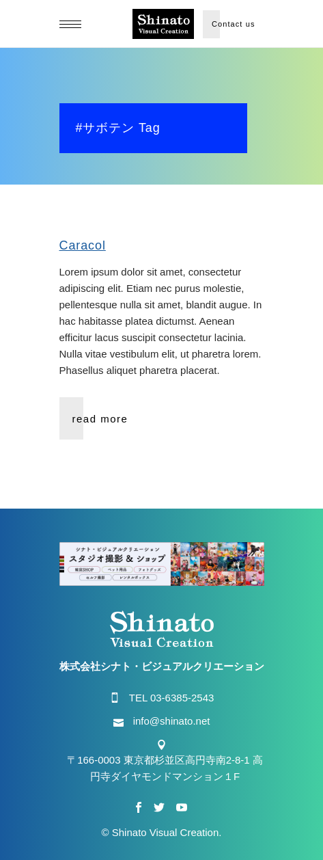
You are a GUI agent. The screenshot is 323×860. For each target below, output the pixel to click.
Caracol (82, 245)
